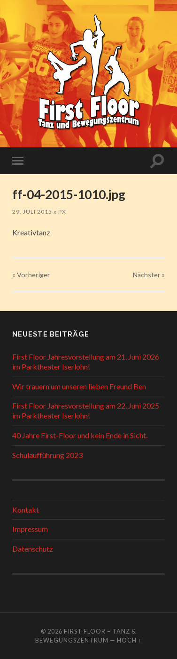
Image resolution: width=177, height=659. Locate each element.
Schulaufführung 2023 (47, 454)
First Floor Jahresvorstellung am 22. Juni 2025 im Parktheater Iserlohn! (85, 410)
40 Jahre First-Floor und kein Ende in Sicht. (79, 435)
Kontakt (25, 509)
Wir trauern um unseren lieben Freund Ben (79, 386)
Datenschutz (32, 548)
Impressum (30, 528)
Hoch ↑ (129, 640)
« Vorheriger (31, 275)
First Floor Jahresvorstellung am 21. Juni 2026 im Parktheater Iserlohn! (85, 361)
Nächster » (149, 275)
